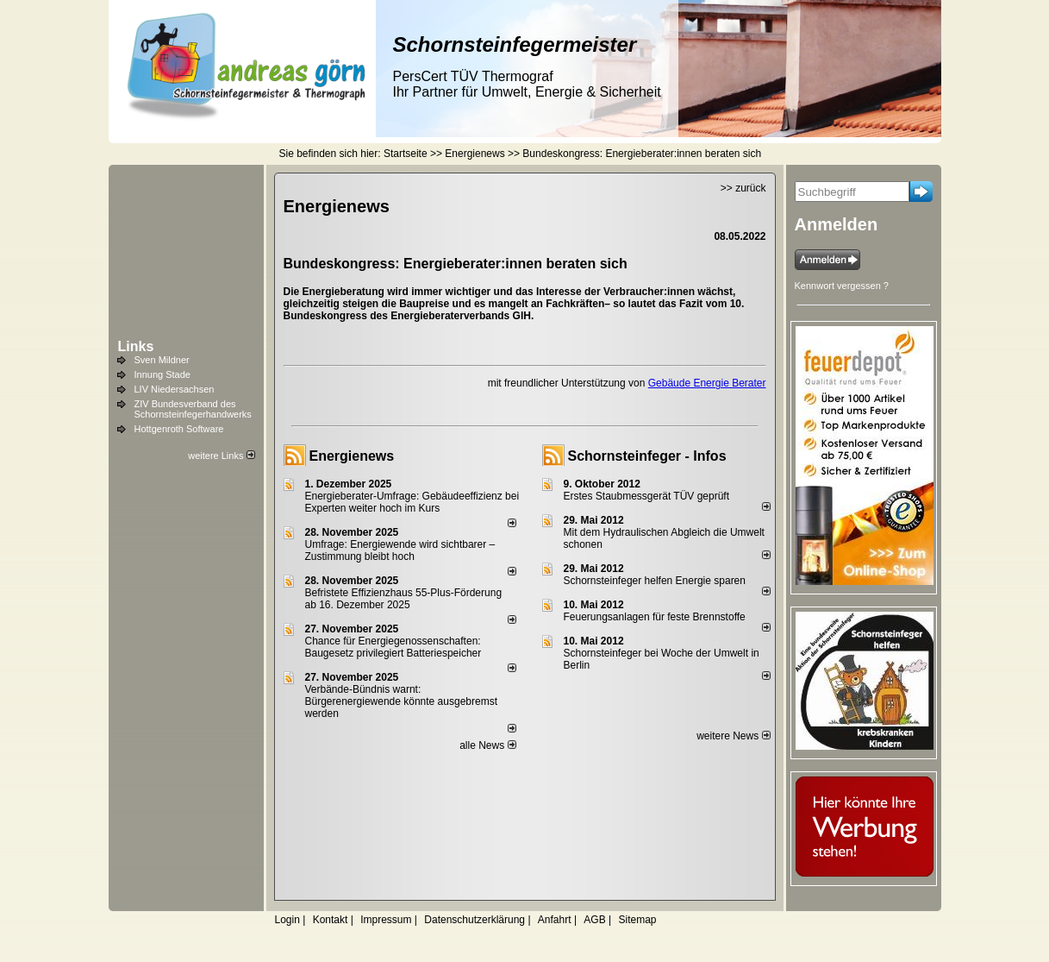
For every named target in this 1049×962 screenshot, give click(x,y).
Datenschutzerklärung (474, 920)
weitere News (733, 736)
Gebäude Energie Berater (707, 383)
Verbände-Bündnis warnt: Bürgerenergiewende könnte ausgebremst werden (401, 701)
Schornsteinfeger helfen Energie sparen (655, 581)
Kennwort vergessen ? (842, 285)
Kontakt (330, 920)
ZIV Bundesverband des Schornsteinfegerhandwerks (193, 409)
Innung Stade (162, 374)
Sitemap (637, 920)
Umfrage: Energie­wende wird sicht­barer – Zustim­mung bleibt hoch (400, 550)
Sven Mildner (162, 360)
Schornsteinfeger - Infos (647, 456)
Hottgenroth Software (179, 429)
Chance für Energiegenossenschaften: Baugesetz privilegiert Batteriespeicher (393, 647)
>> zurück (743, 188)
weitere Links (221, 455)
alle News (487, 745)
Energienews (352, 456)
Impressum (385, 920)
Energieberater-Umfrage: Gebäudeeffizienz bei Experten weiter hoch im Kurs (412, 502)
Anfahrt (554, 920)
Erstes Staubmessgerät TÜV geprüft (647, 496)
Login (287, 920)
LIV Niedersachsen (174, 389)
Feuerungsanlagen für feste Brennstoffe (655, 617)
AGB (594, 920)
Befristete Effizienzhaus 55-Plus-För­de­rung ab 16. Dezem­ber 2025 (404, 599)
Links (136, 346)
